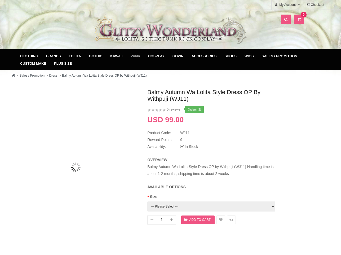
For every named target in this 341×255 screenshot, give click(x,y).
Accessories (204, 56)
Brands (53, 56)
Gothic (96, 56)
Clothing (29, 56)
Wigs (249, 56)
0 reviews (173, 109)
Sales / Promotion (279, 56)
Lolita (75, 56)
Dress (53, 75)
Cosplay (156, 56)
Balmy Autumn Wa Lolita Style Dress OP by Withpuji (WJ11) (104, 75)
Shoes (230, 56)
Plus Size (63, 63)
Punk (135, 56)
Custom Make (33, 63)
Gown (178, 56)
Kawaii (116, 56)
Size (153, 197)
